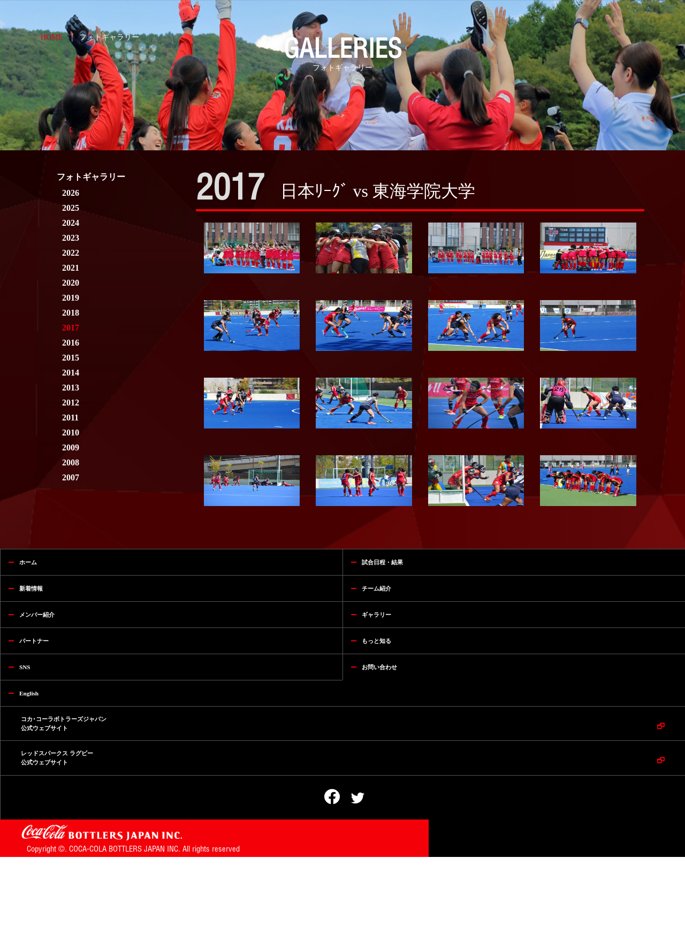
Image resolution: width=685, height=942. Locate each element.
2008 (70, 462)
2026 (70, 192)
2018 (70, 312)
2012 (70, 402)
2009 (70, 447)
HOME (52, 37)
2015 (70, 357)
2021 (70, 267)
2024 (70, 222)
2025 (70, 207)
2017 (70, 327)
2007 (70, 477)
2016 (70, 342)
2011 (70, 417)
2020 (70, 282)
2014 (70, 372)
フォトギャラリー (109, 37)
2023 (70, 237)
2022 (70, 252)
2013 (70, 387)
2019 (70, 297)
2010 (70, 432)
